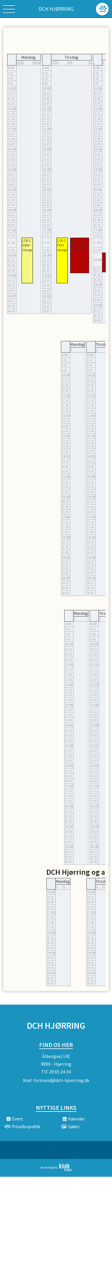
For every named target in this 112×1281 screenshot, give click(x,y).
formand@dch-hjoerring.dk (61, 1080)
